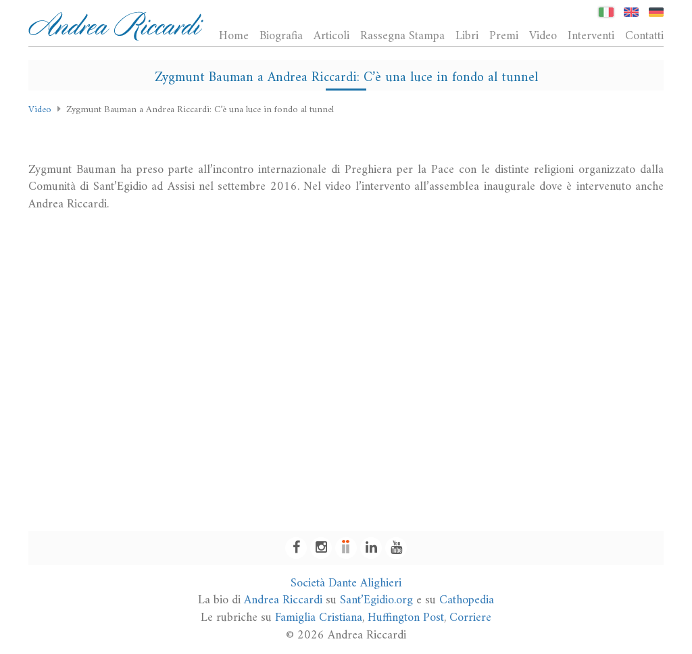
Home (234, 36)
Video (543, 36)
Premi (503, 36)
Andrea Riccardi (283, 600)
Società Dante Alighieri (346, 583)
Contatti (644, 36)
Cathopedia (466, 600)
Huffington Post (406, 617)
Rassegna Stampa (402, 36)
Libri (466, 36)
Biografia (281, 36)
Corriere (470, 617)
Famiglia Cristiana (318, 617)
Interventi (591, 36)
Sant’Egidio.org (376, 600)
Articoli (331, 36)
